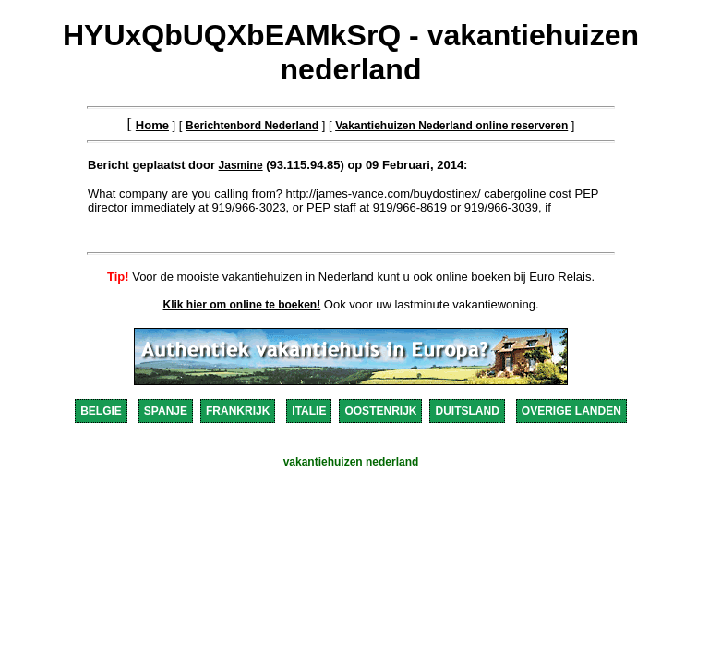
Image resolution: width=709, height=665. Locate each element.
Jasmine (241, 165)
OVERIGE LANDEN (571, 411)
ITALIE (309, 411)
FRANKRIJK (238, 411)
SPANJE (165, 411)
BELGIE (101, 411)
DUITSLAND (467, 411)
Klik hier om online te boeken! (242, 304)
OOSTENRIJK (380, 411)
